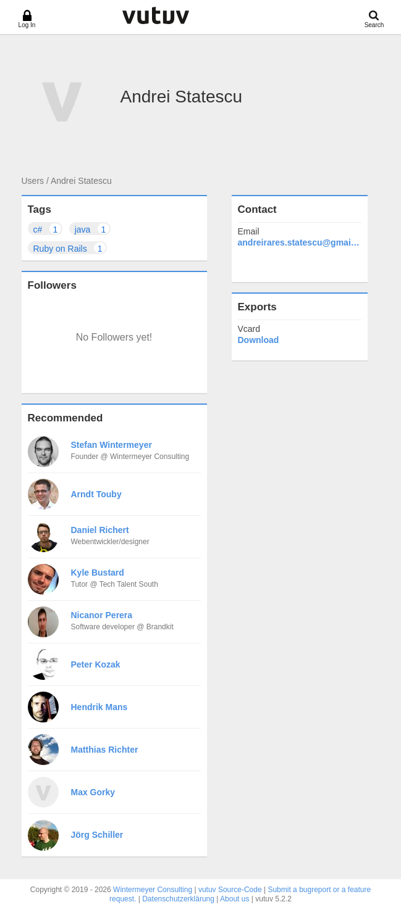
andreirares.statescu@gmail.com (299, 242)
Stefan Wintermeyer (111, 445)
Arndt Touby (96, 494)
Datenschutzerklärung (178, 899)
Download (258, 340)
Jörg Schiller (97, 835)
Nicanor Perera (102, 615)
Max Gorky (93, 792)
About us (234, 899)
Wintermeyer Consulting (152, 889)
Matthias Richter (104, 750)
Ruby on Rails (70, 247)
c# (47, 228)
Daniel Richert (100, 530)
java (93, 228)
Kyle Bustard (97, 572)
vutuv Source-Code (230, 889)
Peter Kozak (95, 664)
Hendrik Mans (99, 707)
